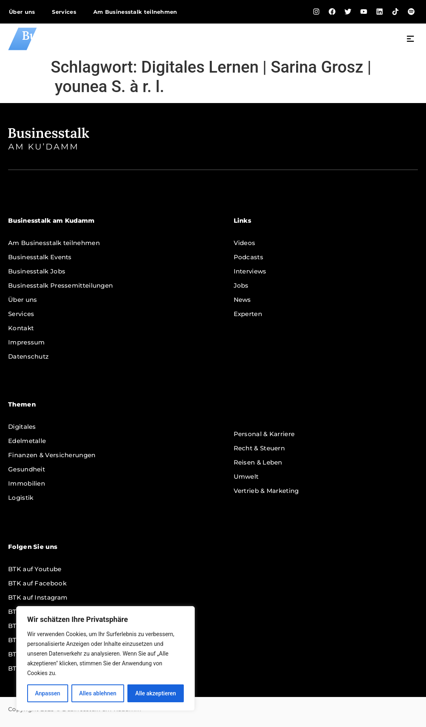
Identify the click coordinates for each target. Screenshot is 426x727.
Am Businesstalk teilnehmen (135, 12)
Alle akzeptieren (155, 693)
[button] (410, 39)
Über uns (22, 12)
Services (64, 12)
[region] (105, 658)
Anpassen (47, 693)
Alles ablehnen (97, 693)
